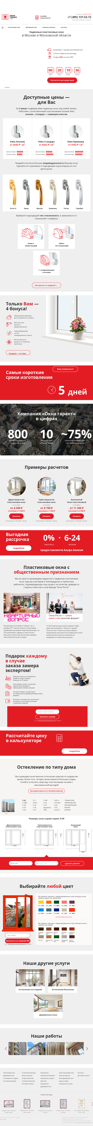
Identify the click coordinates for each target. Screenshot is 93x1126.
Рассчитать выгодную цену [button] (62, 80)
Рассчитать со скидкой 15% (47, 285)
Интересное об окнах (65, 1084)
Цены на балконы (64, 1075)
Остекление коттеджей (10, 1078)
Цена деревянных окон (66, 1078)
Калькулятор (44, 1073)
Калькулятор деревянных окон (46, 1085)
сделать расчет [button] (72, 863)
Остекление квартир (9, 1081)
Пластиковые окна (14, 27)
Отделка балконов (28, 1078)
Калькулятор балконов (48, 1075)
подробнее (18, 548)
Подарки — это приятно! (19, 353)
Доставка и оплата (83, 1075)
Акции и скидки (63, 1081)
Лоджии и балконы (48, 27)
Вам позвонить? (65, 369)
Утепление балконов (28, 1081)
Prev (6, 1048)
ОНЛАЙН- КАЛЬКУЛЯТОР (43, 17)
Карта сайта (3, 1119)
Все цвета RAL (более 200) (63, 917)
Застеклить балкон (28, 1084)
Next (87, 1048)
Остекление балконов (29, 1073)
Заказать (16, 516)
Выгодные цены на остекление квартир (46, 791)
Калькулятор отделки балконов (47, 1079)
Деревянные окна (31, 27)
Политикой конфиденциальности (47, 720)
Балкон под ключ (27, 1075)
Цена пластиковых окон (66, 1073)
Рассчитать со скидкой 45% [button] (18, 941)
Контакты (64, 27)
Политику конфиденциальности (84, 1122)
